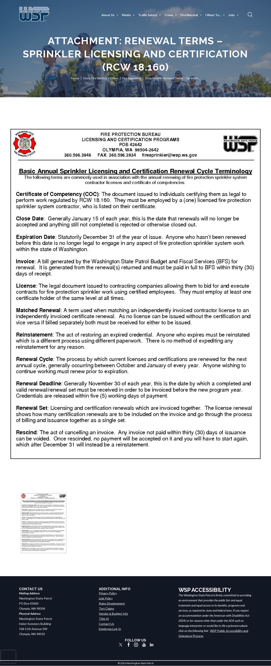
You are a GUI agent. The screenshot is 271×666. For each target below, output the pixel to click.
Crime (171, 15)
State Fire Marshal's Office (100, 78)
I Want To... (215, 15)
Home (75, 78)
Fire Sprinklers (131, 78)
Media (128, 15)
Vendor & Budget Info (113, 613)
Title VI (104, 618)
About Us (110, 15)
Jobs (233, 15)
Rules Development (112, 603)
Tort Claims (106, 608)
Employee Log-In (110, 629)
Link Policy (106, 598)
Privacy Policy (108, 593)
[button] (249, 14)
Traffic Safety (149, 15)
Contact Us (106, 624)
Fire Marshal (191, 15)
